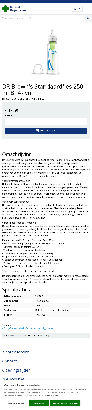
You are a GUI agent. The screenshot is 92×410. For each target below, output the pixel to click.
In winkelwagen (46, 130)
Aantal (9, 115)
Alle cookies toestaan (65, 403)
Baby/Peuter (9, 328)
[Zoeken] (88, 18)
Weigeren (39, 403)
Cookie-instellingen (16, 403)
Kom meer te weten (50, 396)
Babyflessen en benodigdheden (36, 328)
